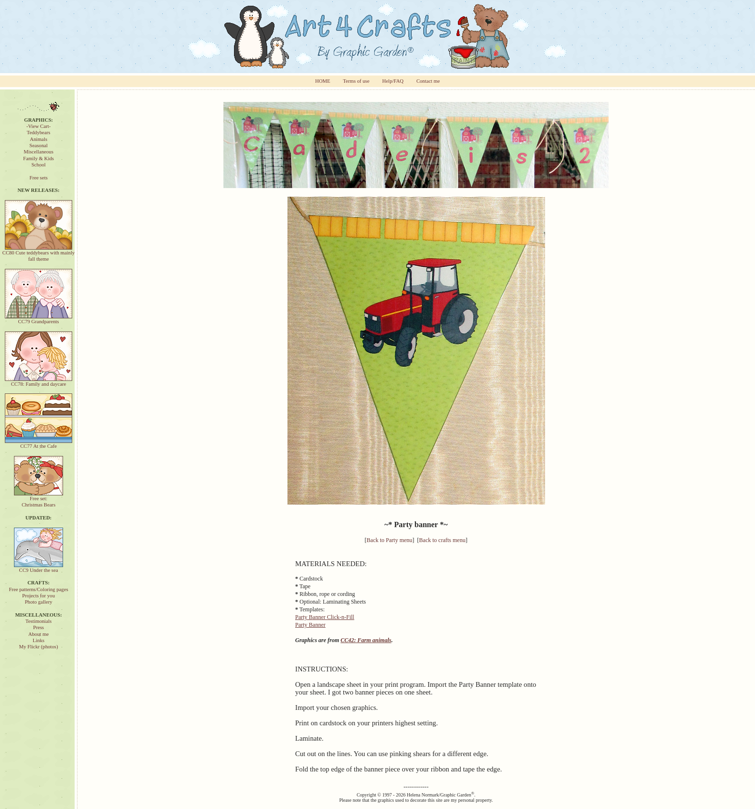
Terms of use (356, 81)
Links (38, 640)
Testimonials (39, 621)
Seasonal (38, 145)
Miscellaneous (38, 151)
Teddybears (39, 132)
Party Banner (310, 624)
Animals (38, 139)
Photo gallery (38, 602)
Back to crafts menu (442, 540)
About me (38, 634)
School (38, 164)
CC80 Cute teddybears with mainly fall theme (38, 253)
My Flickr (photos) (38, 646)
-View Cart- (38, 126)
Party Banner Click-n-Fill (324, 617)
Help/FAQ (393, 81)
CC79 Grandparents (38, 319)
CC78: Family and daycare (38, 382)
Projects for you (38, 595)
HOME (322, 81)
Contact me (428, 81)
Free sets (38, 177)
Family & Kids (38, 158)
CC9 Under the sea (38, 568)
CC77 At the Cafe (38, 444)
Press (38, 627)
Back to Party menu (389, 540)
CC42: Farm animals (365, 640)
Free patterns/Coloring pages (38, 589)
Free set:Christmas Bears (38, 499)
